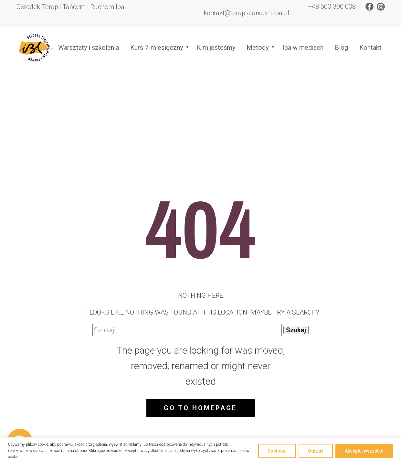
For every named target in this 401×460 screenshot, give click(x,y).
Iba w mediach (302, 47)
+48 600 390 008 (331, 6)
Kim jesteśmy (216, 47)
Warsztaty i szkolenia (88, 47)
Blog (341, 47)
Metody (258, 47)
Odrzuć (315, 451)
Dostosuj (277, 451)
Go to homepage (200, 408)
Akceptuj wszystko (364, 451)
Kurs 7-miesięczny (156, 47)
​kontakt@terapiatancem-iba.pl (245, 13)
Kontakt (370, 47)
